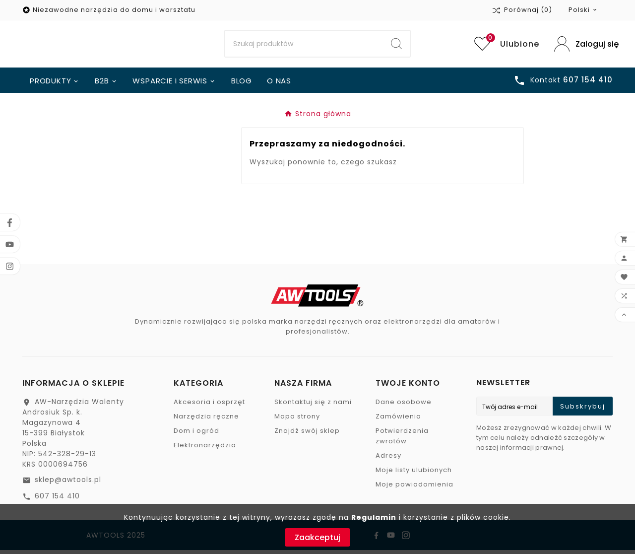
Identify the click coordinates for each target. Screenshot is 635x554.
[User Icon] (583, 46)
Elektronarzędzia (205, 449)
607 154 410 (57, 500)
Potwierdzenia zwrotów (402, 440)
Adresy (388, 459)
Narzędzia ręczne (206, 420)
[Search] (304, 46)
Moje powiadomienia (414, 488)
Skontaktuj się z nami (313, 406)
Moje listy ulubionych (414, 474)
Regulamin (373, 517)
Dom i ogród (196, 434)
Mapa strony (297, 420)
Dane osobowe (404, 406)
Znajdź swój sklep (307, 434)
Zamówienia (398, 420)
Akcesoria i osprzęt (209, 406)
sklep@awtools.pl (68, 483)
